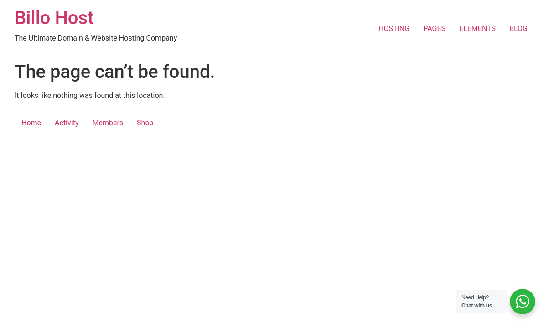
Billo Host (54, 18)
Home (31, 122)
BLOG (518, 28)
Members (107, 122)
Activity (66, 122)
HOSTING (393, 28)
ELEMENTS (477, 28)
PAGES (434, 28)
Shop (145, 122)
